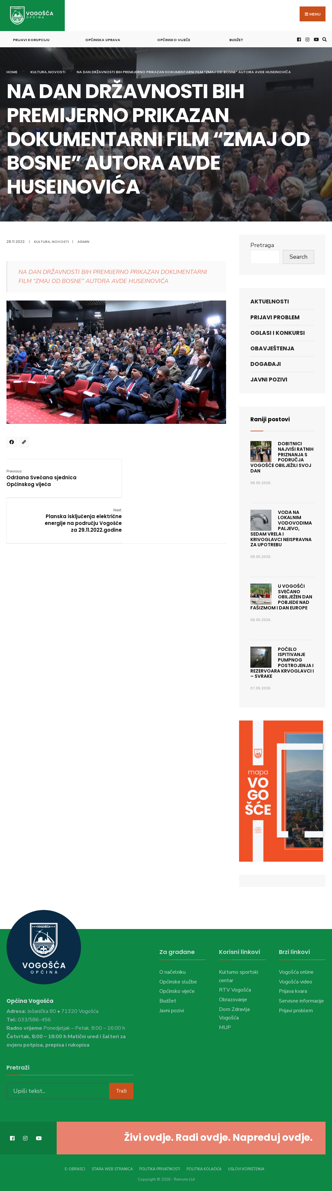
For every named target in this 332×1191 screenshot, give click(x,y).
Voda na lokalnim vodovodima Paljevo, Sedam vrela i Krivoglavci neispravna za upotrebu (281, 527)
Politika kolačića (204, 1167)
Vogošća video (295, 980)
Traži (121, 1089)
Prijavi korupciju (31, 38)
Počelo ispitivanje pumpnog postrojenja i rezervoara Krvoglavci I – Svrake (282, 661)
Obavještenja (272, 347)
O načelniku (172, 971)
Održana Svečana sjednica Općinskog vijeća (41, 476)
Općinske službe (178, 980)
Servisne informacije (301, 1000)
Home (11, 71)
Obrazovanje (233, 998)
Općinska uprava (102, 38)
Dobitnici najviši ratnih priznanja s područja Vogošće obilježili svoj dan (282, 456)
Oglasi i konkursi (277, 332)
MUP (225, 1026)
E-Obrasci (75, 1167)
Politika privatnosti (159, 1167)
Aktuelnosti (269, 300)
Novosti (56, 71)
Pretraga (262, 244)
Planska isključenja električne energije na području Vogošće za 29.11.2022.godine (188, 480)
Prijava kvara (293, 990)
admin (83, 240)
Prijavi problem (275, 316)
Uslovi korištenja (246, 1167)
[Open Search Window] (323, 38)
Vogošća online (296, 971)
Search (298, 256)
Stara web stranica (112, 1167)
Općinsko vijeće (173, 38)
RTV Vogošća (235, 988)
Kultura (38, 71)
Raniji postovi (271, 418)
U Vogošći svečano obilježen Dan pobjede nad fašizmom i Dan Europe (281, 596)
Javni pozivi (268, 378)
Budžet (236, 38)
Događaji (265, 363)
